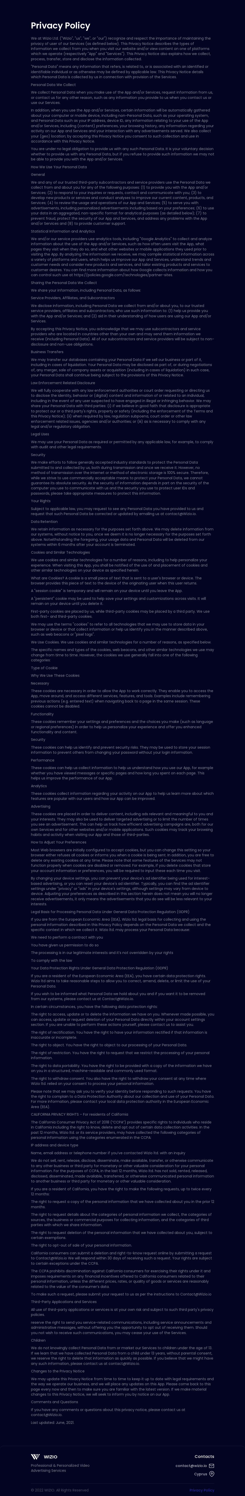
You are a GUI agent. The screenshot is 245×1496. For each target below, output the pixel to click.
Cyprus (200, 1474)
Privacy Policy (202, 1490)
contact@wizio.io (191, 1465)
